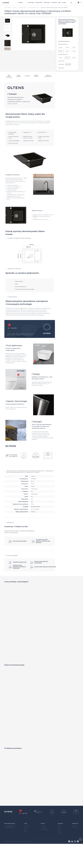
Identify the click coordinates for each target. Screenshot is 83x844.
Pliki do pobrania (36, 76)
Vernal (59, 829)
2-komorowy (61, 67)
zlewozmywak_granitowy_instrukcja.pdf (39, 567)
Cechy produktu (18, 76)
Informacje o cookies (21, 841)
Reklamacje (43, 827)
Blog (59, 2)
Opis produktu (9, 76)
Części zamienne (45, 829)
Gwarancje (43, 825)
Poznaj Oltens (38, 2)
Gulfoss (59, 832)
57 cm (74, 47)
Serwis (25, 831)
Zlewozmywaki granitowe (33, 7)
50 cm (67, 57)
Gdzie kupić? (47, 2)
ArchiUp (74, 825)
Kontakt (64, 2)
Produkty (21, 2)
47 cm (61, 57)
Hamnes (60, 825)
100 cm (60, 47)
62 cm (61, 51)
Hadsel (59, 827)
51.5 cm (67, 47)
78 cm (67, 51)
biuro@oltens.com (11, 825)
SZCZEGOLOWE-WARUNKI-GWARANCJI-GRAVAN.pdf (17, 567)
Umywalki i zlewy (22, 7)
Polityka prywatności (13, 841)
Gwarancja (27, 75)
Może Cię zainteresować (48, 76)
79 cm (74, 51)
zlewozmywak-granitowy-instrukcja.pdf (39, 562)
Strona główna (7, 7)
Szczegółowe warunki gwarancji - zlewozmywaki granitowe (41, 541)
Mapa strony (6, 841)
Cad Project (75, 827)
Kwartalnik (54, 2)
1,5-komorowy (61, 64)
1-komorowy (68, 64)
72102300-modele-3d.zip (17, 562)
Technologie (31, 2)
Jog (59, 831)
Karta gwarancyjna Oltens (18, 541)
